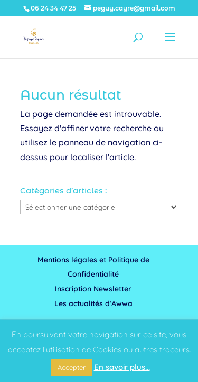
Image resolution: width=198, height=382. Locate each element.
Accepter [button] (72, 367)
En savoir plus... (122, 367)
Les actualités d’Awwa (93, 303)
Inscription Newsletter (93, 288)
